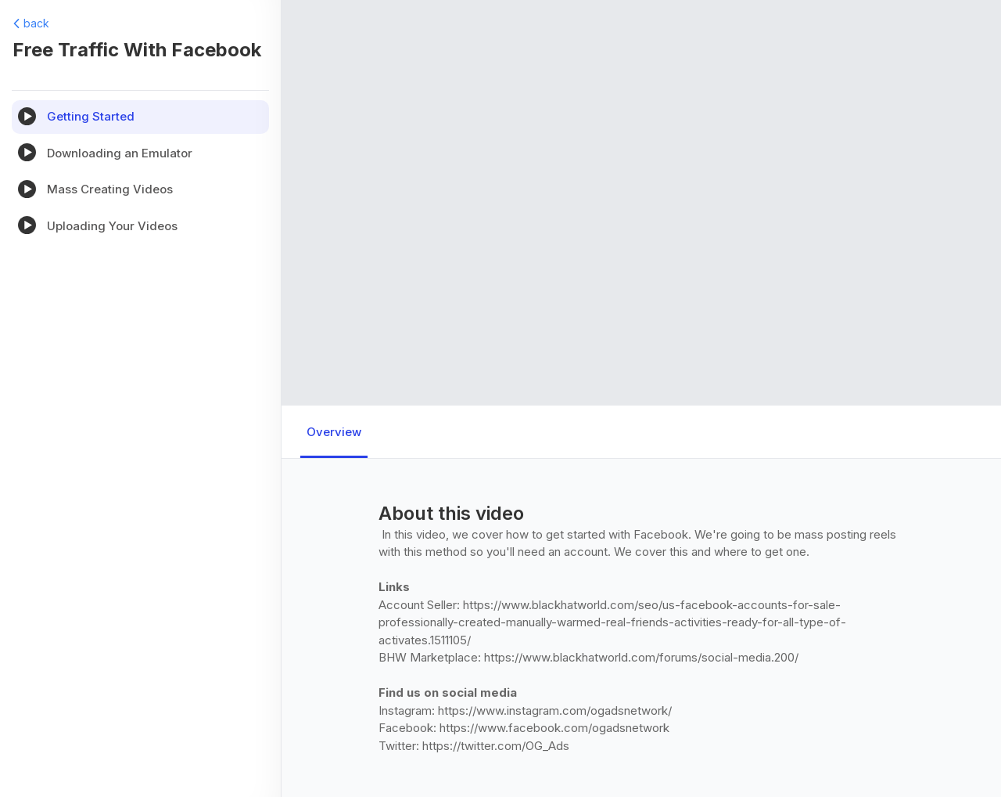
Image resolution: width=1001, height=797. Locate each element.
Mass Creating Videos (110, 189)
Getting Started (91, 116)
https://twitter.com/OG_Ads (495, 745)
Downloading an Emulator (119, 153)
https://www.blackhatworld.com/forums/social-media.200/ (641, 657)
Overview (334, 431)
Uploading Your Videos (112, 225)
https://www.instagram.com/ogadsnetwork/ (555, 710)
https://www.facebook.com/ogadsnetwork (554, 727)
